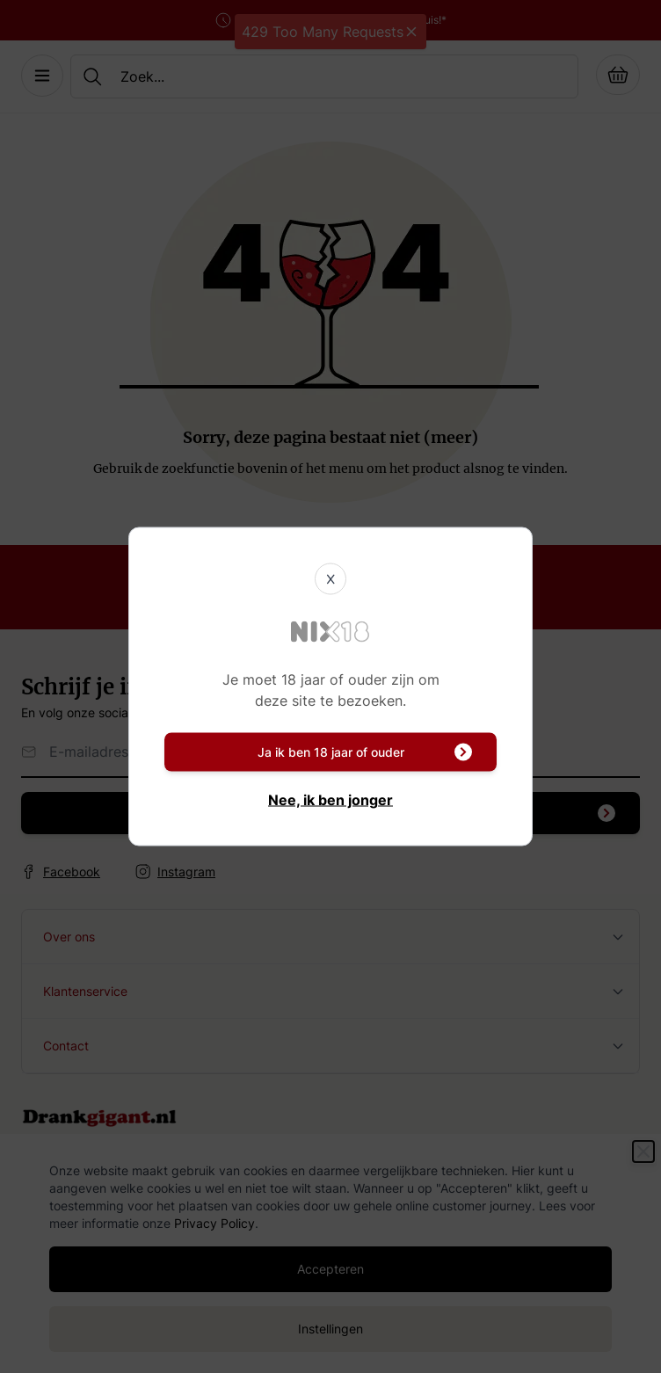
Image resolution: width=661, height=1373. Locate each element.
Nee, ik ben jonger (330, 800)
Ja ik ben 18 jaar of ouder (365, 752)
